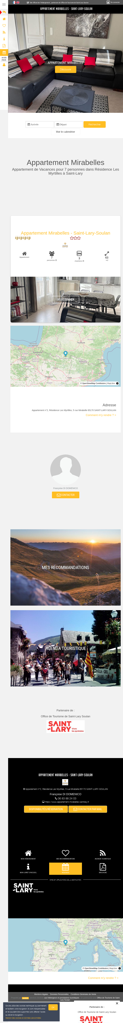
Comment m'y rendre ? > (101, 415)
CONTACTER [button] (65, 494)
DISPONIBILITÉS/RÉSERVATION (46, 809)
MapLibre (111, 383)
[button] (65, 132)
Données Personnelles (59, 994)
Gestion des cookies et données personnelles (23, 1018)
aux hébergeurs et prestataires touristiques (61, 998)
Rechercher (95, 124)
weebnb (25, 998)
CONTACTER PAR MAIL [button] (88, 809)
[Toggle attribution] (117, 383)
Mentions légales (41, 994)
